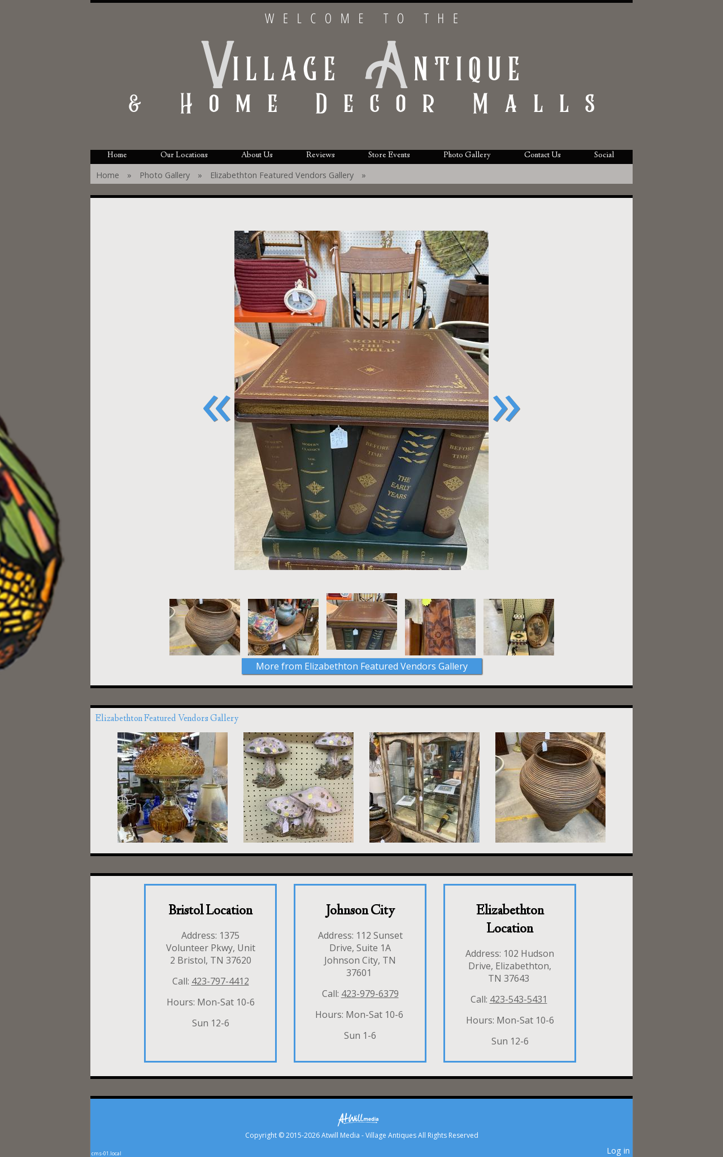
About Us (257, 155)
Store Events (389, 155)
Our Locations (184, 155)
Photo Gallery (467, 155)
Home (117, 155)
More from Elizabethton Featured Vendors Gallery (362, 666)
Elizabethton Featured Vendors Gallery (282, 175)
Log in (618, 1150)
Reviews (320, 155)
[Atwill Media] (361, 1118)
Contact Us (542, 155)
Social (604, 155)
